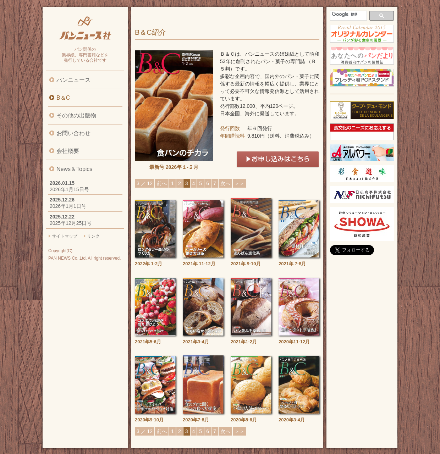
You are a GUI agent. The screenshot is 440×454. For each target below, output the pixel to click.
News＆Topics (74, 169)
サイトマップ (64, 236)
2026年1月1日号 (68, 206)
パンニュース (73, 80)
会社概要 (67, 151)
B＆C (63, 98)
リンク (93, 236)
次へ (225, 183)
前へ (162, 183)
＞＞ (239, 183)
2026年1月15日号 (69, 189)
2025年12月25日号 (71, 223)
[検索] (348, 14)
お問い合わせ (73, 133)
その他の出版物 (76, 115)
